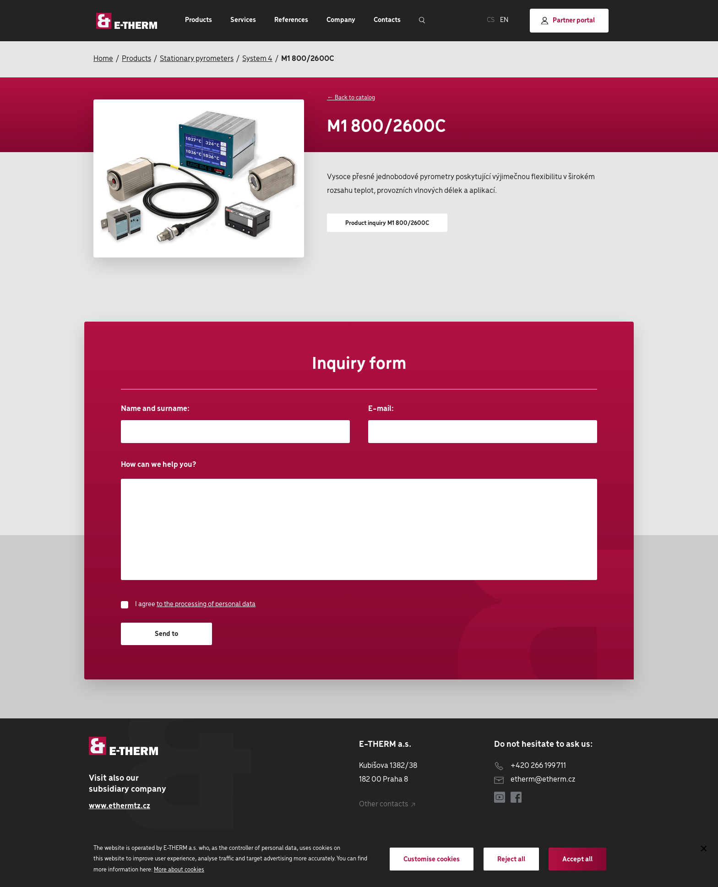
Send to (166, 634)
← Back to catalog (351, 97)
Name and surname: (235, 424)
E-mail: (482, 424)
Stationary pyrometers (197, 59)
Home (103, 59)
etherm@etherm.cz (534, 779)
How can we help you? (359, 520)
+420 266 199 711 (530, 765)
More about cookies (179, 869)
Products (136, 59)
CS (491, 20)
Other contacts (387, 804)
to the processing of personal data (206, 604)
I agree (188, 604)
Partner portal (568, 21)
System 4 (257, 59)
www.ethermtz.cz (119, 806)
